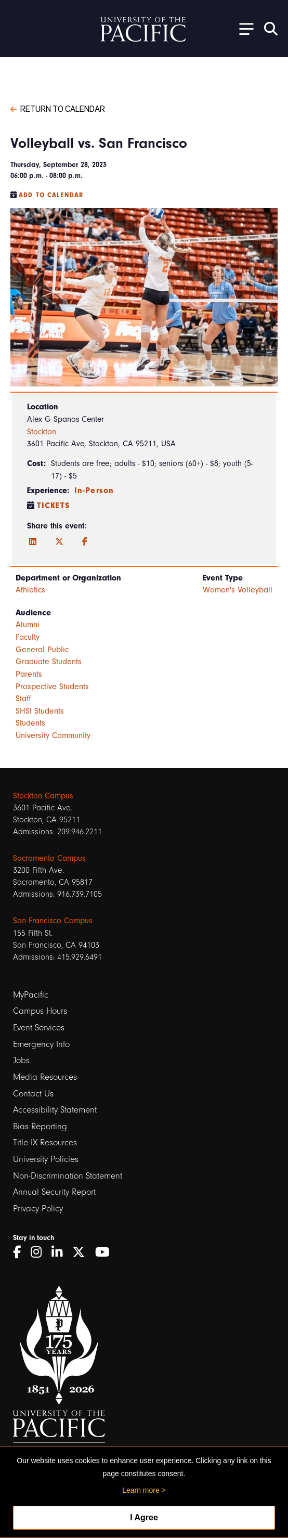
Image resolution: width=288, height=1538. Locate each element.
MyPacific (30, 995)
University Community (53, 735)
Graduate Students (49, 661)
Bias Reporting (40, 1126)
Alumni (28, 624)
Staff (23, 698)
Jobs (21, 1060)
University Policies (45, 1159)
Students (30, 723)
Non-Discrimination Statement (67, 1176)
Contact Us (33, 1093)
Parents (29, 674)
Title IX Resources (45, 1142)
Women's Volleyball (237, 589)
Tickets (53, 505)
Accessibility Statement (55, 1110)
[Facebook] (84, 542)
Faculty (28, 637)
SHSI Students (40, 711)
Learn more (141, 1490)
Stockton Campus (43, 795)
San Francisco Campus (53, 920)
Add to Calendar (51, 195)
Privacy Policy (38, 1208)
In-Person (94, 490)
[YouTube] (106, 1252)
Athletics (30, 589)
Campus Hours (40, 1011)
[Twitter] (59, 542)
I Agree (144, 1517)
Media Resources (45, 1077)
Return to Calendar (57, 108)
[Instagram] (40, 1252)
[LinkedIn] (32, 542)
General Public (42, 649)
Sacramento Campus (49, 858)
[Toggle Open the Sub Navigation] (243, 28)
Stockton (41, 431)
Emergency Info (41, 1044)
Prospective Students (52, 686)
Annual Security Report (54, 1192)
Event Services (38, 1027)
